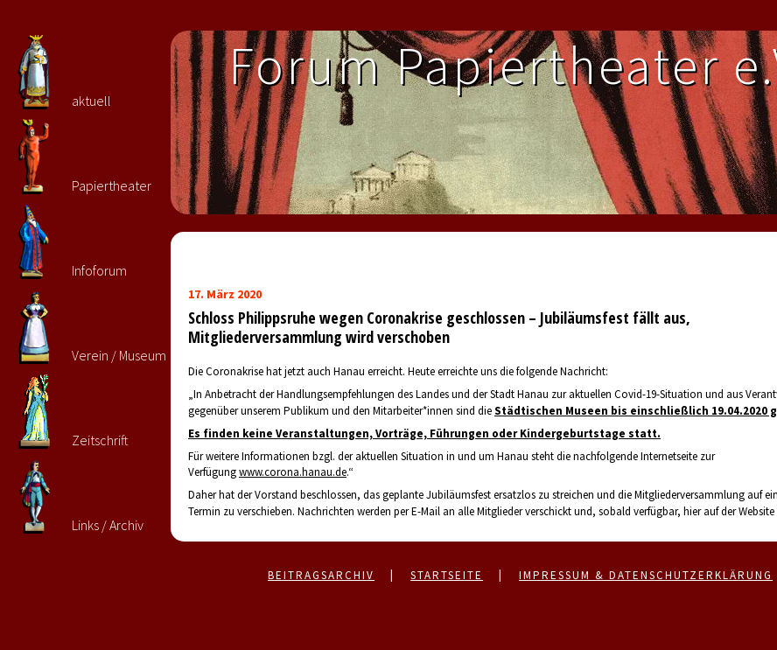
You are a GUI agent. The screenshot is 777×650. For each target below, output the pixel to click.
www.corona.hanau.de (292, 472)
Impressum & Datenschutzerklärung (646, 575)
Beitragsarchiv (321, 575)
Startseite (446, 575)
